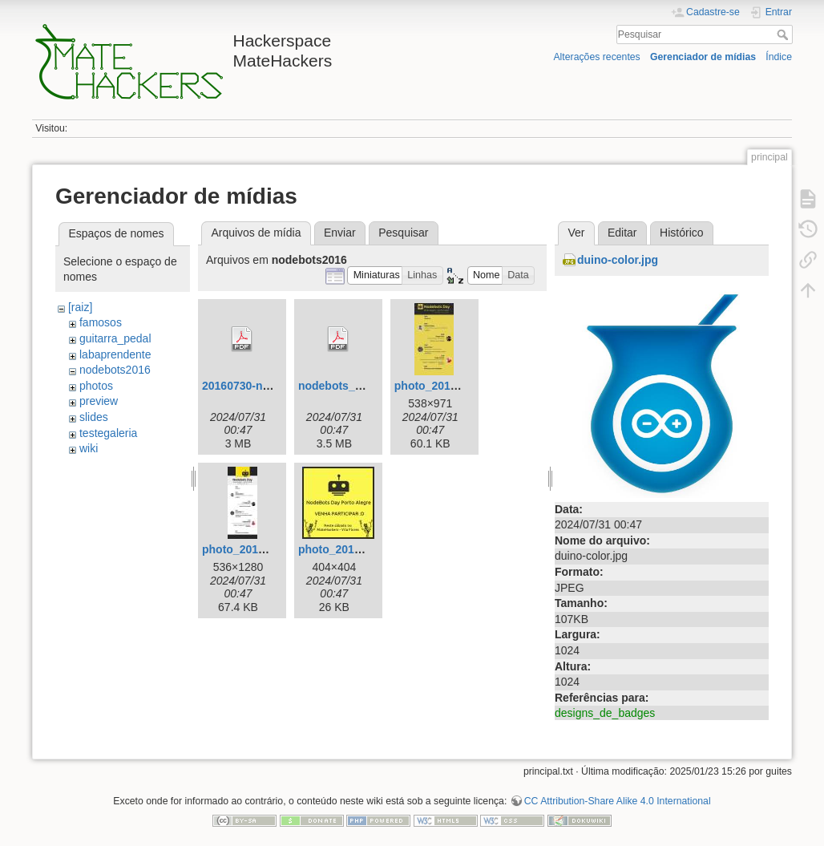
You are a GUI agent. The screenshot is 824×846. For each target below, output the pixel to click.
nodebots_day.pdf (346, 385)
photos (96, 385)
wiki (88, 448)
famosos (100, 322)
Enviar (340, 232)
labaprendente (115, 354)
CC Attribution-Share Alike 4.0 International (617, 801)
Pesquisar (784, 34)
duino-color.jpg (617, 259)
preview (98, 401)
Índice (778, 57)
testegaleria (108, 433)
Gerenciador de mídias (703, 57)
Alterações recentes (596, 57)
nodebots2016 (115, 369)
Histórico (681, 232)
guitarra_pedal (115, 338)
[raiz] (80, 307)
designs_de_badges (605, 712)
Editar (622, 232)
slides (93, 417)
